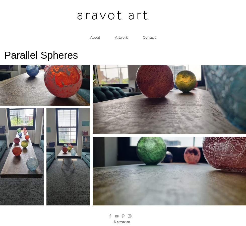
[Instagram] (129, 216)
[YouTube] (116, 216)
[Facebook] (110, 216)
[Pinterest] (123, 216)
